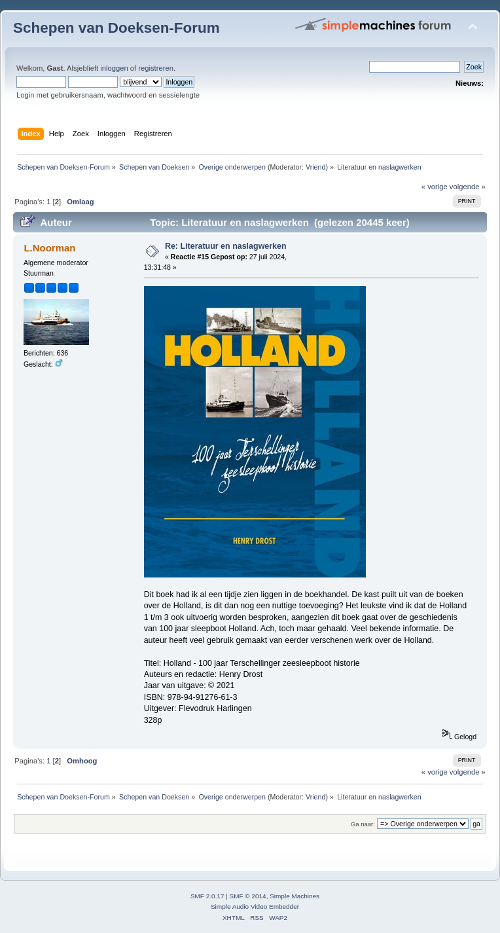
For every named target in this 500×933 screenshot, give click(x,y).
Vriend (315, 167)
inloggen (114, 68)
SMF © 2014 (248, 896)
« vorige (434, 187)
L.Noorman (49, 247)
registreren (155, 68)
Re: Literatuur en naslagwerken (226, 246)
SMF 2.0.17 (207, 896)
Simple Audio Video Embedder (255, 906)
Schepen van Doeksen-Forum (116, 28)
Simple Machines (294, 896)
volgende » (468, 187)
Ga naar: (363, 824)
